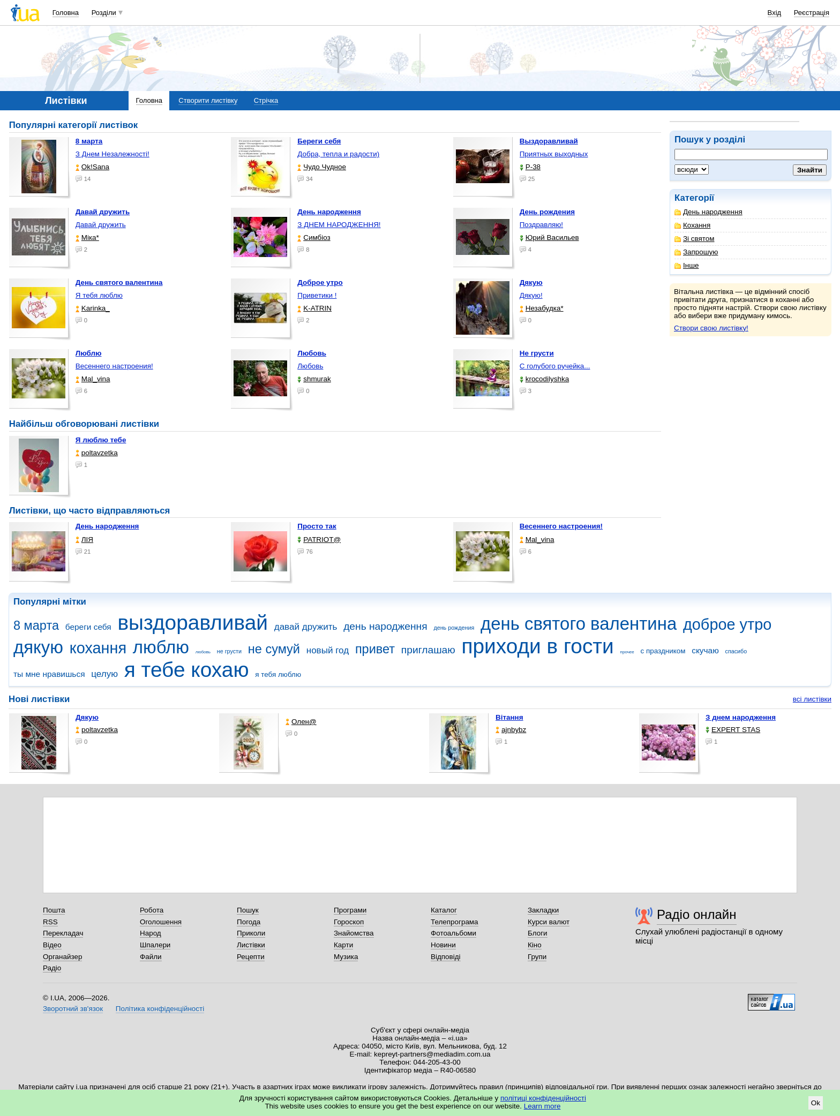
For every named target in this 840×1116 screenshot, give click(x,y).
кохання (98, 648)
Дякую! (531, 295)
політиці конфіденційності (543, 1098)
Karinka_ (93, 308)
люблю (161, 647)
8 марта (36, 625)
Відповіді (446, 957)
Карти (343, 945)
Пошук (248, 910)
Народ (150, 933)
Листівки (251, 945)
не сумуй (274, 649)
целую (104, 674)
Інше (686, 265)
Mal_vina (93, 379)
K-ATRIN (314, 308)
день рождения (453, 627)
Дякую (87, 717)
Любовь (310, 366)
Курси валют (548, 922)
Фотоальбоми (453, 933)
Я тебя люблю (99, 295)
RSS (50, 922)
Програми (350, 910)
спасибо (736, 651)
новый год (327, 650)
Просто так (316, 526)
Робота (151, 910)
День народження (708, 212)
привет (375, 649)
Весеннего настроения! (114, 366)
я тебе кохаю (186, 669)
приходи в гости (537, 646)
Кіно (535, 945)
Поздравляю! (541, 225)
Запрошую (696, 252)
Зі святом (694, 239)
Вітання (509, 717)
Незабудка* (542, 308)
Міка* (87, 237)
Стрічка (266, 100)
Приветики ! (316, 295)
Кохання (692, 225)
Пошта (54, 910)
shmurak (314, 379)
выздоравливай (192, 622)
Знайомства (354, 933)
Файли (151, 957)
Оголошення (161, 922)
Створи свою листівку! (711, 328)
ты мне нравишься (49, 673)
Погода (248, 922)
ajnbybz (511, 730)
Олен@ (301, 722)
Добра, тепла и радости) (338, 154)
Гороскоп (349, 922)
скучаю (705, 650)
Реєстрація (811, 13)
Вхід (775, 13)
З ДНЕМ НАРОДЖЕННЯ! (338, 225)
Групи (537, 957)
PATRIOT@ (319, 540)
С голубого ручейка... (555, 366)
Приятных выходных (554, 154)
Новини (443, 945)
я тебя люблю (278, 674)
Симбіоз (313, 237)
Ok (815, 1103)
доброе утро (727, 624)
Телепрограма (454, 922)
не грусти (229, 651)
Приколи (251, 933)
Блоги (538, 933)
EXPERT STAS (733, 730)
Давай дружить (101, 225)
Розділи (104, 13)
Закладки (543, 910)
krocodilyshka (544, 379)
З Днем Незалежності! (112, 154)
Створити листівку (207, 100)
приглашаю (428, 649)
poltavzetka (97, 453)
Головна (65, 13)
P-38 (530, 167)
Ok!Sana (92, 167)
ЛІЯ (84, 540)
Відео (52, 945)
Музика (346, 957)
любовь (203, 652)
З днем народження (741, 717)
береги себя (88, 626)
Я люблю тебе (101, 440)
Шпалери (155, 945)
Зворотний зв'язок (73, 1009)
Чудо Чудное (321, 167)
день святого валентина (579, 624)
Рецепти (251, 957)
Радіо (52, 968)
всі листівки (812, 699)
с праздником (663, 651)
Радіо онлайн (697, 914)
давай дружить (306, 627)
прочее (627, 652)
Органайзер (62, 957)
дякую (38, 647)
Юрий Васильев (549, 237)
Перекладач (63, 933)
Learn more (542, 1106)
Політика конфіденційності (160, 1009)
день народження (385, 626)
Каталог (444, 910)
